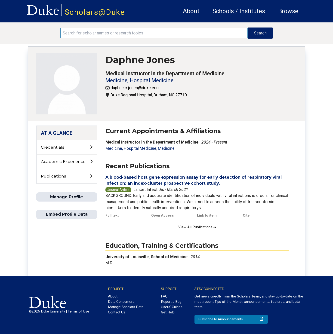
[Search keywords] (154, 33)
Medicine (166, 148)
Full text (112, 215)
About (191, 11)
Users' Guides (171, 307)
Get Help (168, 312)
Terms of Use (78, 311)
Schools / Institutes (239, 11)
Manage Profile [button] (66, 196)
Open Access (162, 215)
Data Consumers (121, 302)
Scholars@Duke (95, 12)
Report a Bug (171, 302)
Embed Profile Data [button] (67, 214)
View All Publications (197, 227)
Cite (246, 215)
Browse (288, 11)
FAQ (164, 296)
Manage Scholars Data (125, 307)
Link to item (207, 215)
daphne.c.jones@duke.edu (135, 88)
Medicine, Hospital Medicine (139, 80)
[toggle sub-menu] (91, 147)
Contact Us (116, 312)
